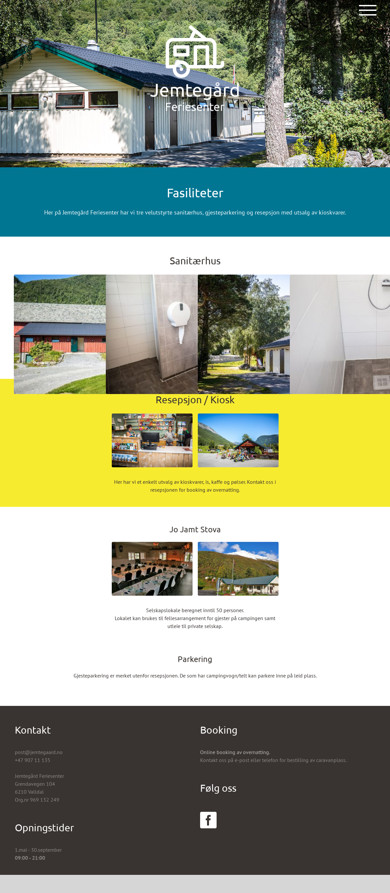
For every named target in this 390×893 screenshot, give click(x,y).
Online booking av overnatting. (235, 752)
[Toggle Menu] (368, 10)
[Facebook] (208, 820)
